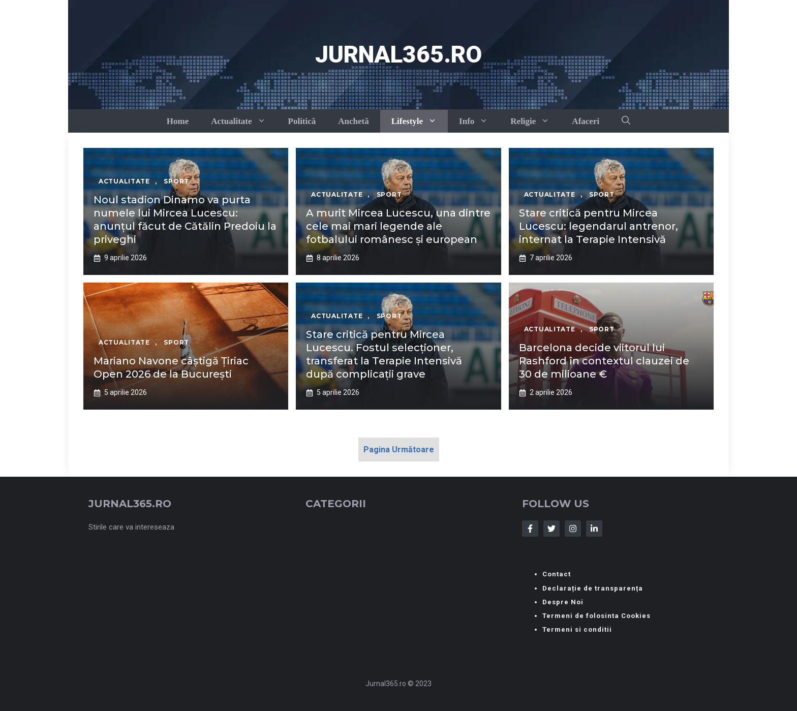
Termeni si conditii (577, 629)
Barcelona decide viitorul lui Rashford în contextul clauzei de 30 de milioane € (604, 361)
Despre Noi (563, 602)
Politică (302, 121)
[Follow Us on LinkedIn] (594, 528)
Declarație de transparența (592, 588)
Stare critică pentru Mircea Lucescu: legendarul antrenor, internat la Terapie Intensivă (598, 226)
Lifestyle (419, 121)
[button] (625, 121)
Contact (556, 574)
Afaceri (585, 121)
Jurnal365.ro (398, 54)
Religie (535, 121)
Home (178, 121)
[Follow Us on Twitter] (551, 528)
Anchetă (353, 121)
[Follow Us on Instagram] (573, 528)
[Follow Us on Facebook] (530, 528)
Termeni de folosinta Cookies (596, 616)
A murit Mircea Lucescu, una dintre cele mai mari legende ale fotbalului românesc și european (398, 226)
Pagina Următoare (398, 449)
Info (479, 121)
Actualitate (244, 121)
